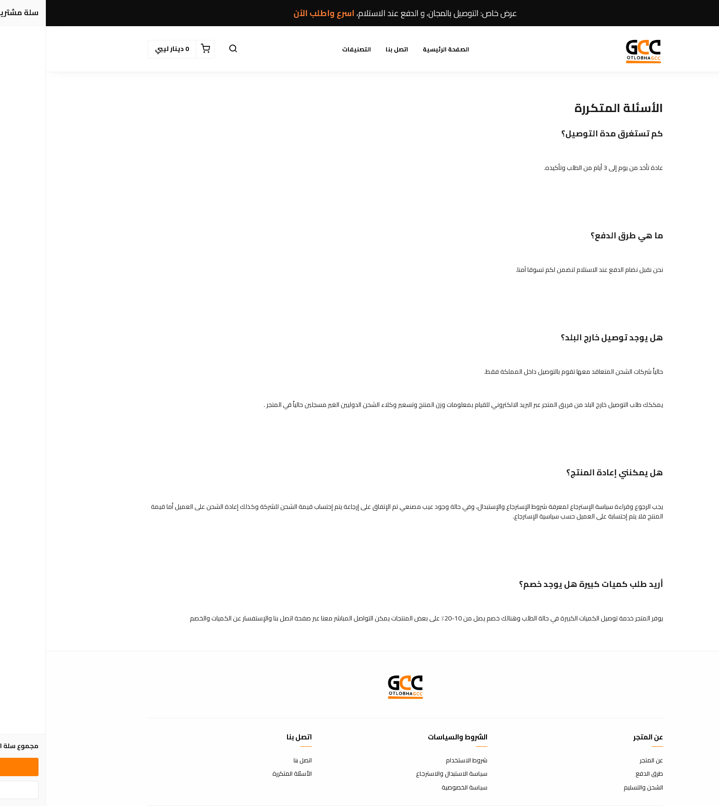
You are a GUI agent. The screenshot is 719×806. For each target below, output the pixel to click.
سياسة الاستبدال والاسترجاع (406, 773)
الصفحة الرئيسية (400, 49)
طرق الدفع (603, 773)
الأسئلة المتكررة (246, 773)
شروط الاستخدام (421, 760)
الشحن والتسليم (597, 787)
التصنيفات (310, 49)
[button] (187, 49)
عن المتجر (605, 760)
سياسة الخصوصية (419, 787)
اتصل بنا (351, 49)
